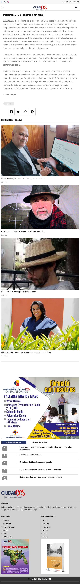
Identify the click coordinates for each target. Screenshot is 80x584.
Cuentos (46, 524)
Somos (45, 536)
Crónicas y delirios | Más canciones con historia (41, 477)
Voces (9, 104)
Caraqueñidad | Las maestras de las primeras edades (22, 179)
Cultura (5, 530)
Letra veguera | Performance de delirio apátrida (40, 469)
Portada (45, 521)
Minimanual (47, 527)
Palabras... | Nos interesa (30, 455)
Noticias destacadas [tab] (14, 442)
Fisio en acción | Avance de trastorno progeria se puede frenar (26, 352)
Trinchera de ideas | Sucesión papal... (36, 462)
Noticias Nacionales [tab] (39, 442)
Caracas (6, 521)
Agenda (45, 530)
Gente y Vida (7, 536)
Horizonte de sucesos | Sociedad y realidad (19, 292)
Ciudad (45, 533)
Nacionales (7, 524)
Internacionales (8, 527)
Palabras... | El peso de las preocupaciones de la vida (22, 231)
